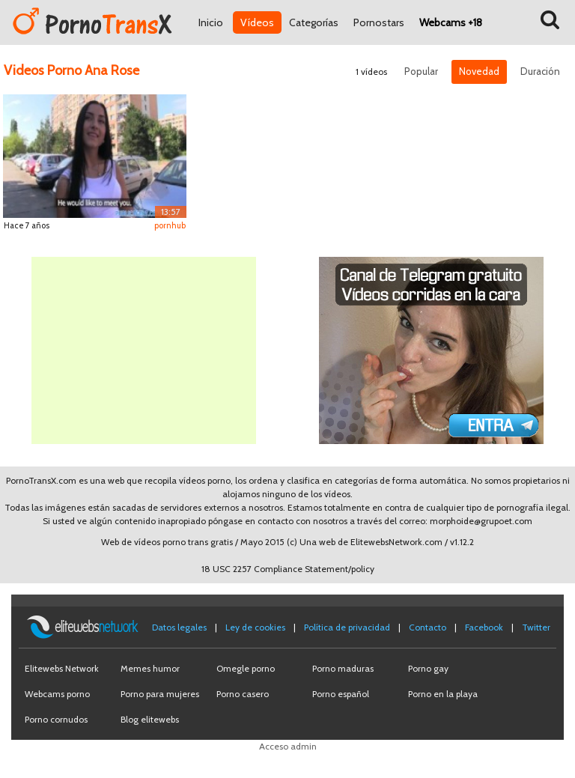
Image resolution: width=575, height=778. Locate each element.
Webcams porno (57, 693)
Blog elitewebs (150, 719)
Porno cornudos (56, 719)
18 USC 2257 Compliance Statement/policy (287, 568)
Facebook (484, 627)
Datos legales (179, 627)
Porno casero (242, 693)
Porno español (340, 693)
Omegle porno (245, 668)
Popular (421, 71)
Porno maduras (343, 668)
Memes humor (150, 668)
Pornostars (378, 22)
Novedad (479, 71)
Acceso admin (288, 746)
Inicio (210, 22)
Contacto (427, 627)
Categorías (313, 22)
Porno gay (428, 668)
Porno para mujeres (160, 693)
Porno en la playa (443, 693)
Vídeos (257, 22)
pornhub (170, 225)
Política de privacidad (347, 627)
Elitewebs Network (62, 668)
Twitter (536, 627)
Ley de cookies (255, 627)
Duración (540, 71)
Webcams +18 (450, 22)
